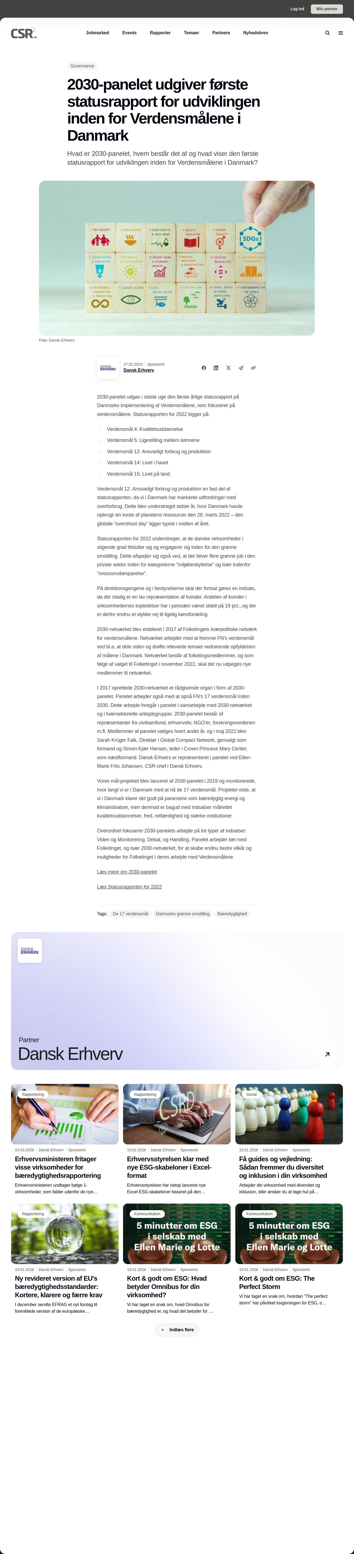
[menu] (341, 33)
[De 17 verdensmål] (130, 914)
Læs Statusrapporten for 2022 (129, 887)
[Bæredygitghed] (232, 914)
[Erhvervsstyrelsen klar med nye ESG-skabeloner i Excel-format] (177, 1139)
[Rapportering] (33, 1094)
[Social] (251, 1094)
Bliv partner (326, 9)
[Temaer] (191, 32)
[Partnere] (221, 32)
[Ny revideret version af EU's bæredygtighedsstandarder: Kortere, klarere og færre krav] (65, 1259)
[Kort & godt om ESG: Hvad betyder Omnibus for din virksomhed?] (177, 1259)
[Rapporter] (160, 32)
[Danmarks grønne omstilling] (183, 914)
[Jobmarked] (97, 32)
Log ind (297, 9)
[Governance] (82, 66)
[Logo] (24, 32)
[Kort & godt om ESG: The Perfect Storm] (289, 1255)
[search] (327, 33)
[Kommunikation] (147, 1214)
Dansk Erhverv (139, 370)
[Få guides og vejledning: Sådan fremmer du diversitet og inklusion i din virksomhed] (289, 1139)
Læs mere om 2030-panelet (127, 872)
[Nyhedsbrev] (255, 32)
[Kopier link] (253, 368)
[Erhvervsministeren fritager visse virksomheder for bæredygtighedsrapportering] (65, 1139)
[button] (327, 1054)
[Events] (129, 32)
